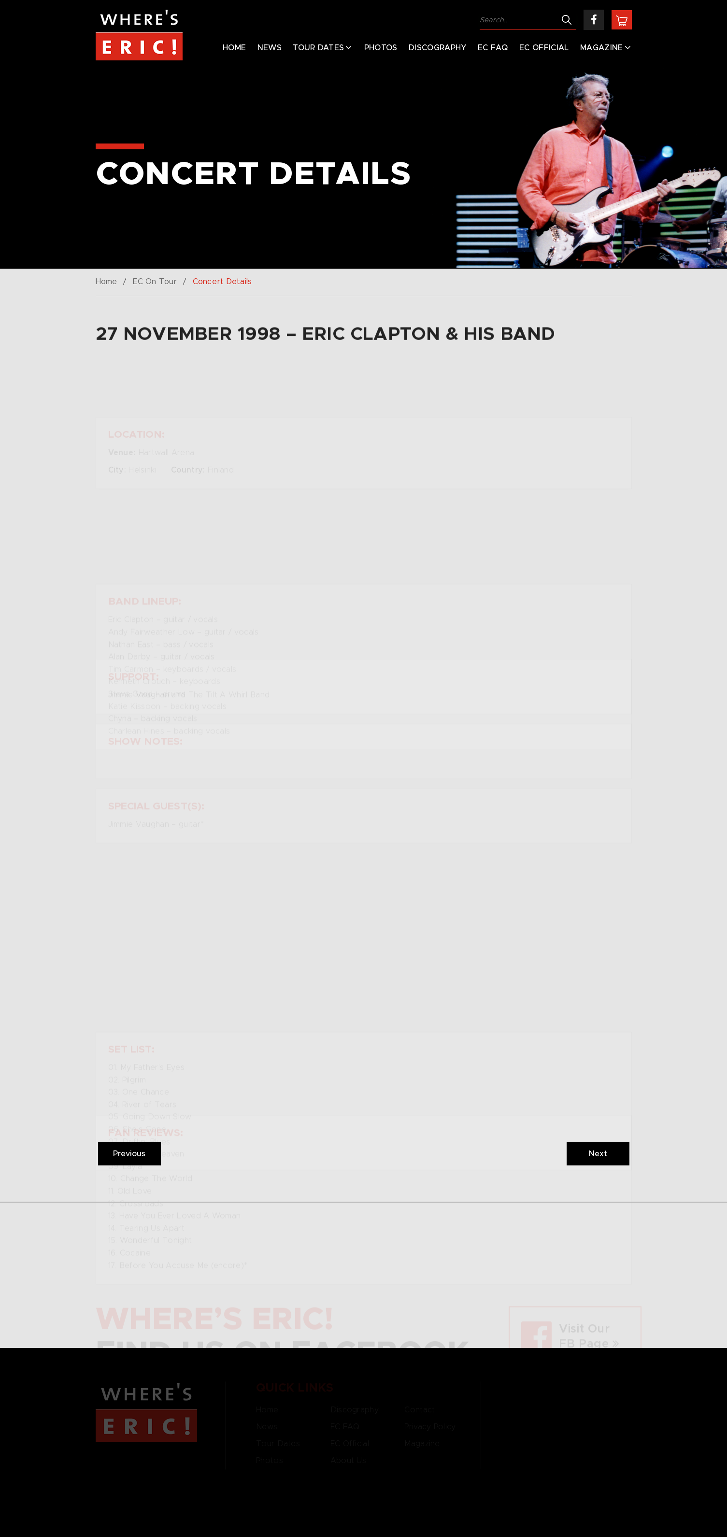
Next (598, 1154)
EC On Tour (155, 282)
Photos (381, 48)
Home (234, 48)
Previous (129, 1154)
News (269, 48)
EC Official (544, 48)
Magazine (601, 48)
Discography (438, 48)
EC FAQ (493, 48)
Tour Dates (318, 48)
